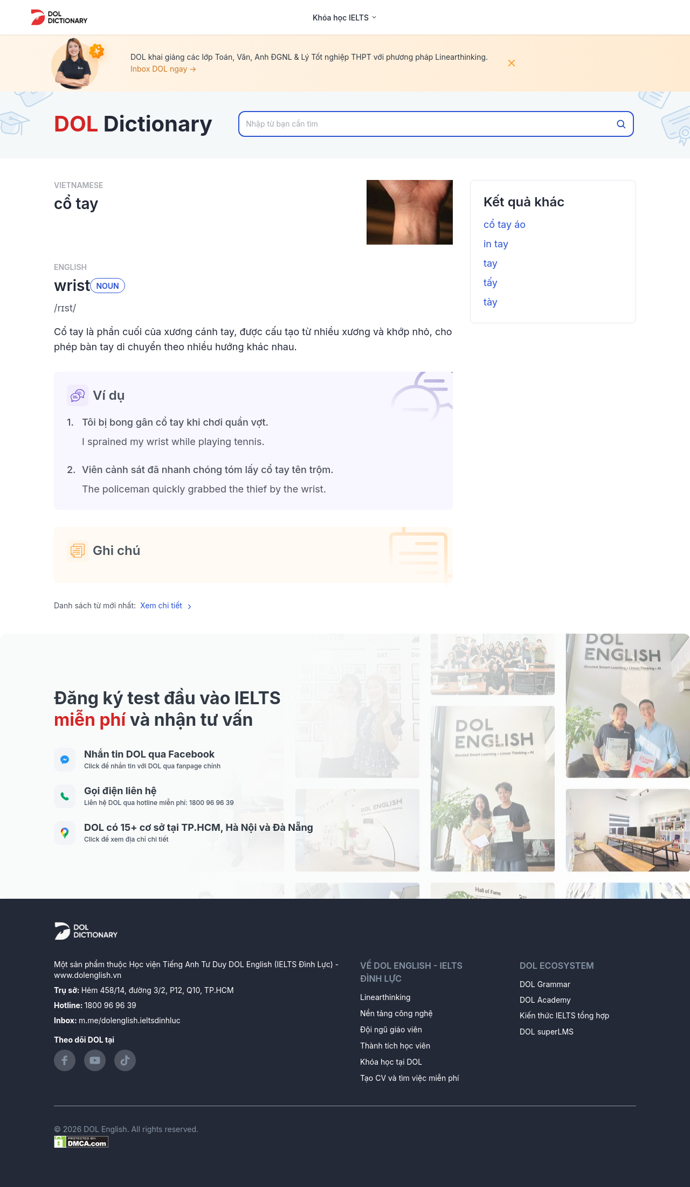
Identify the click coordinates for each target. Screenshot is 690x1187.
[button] (253, 308)
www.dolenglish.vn (87, 975)
